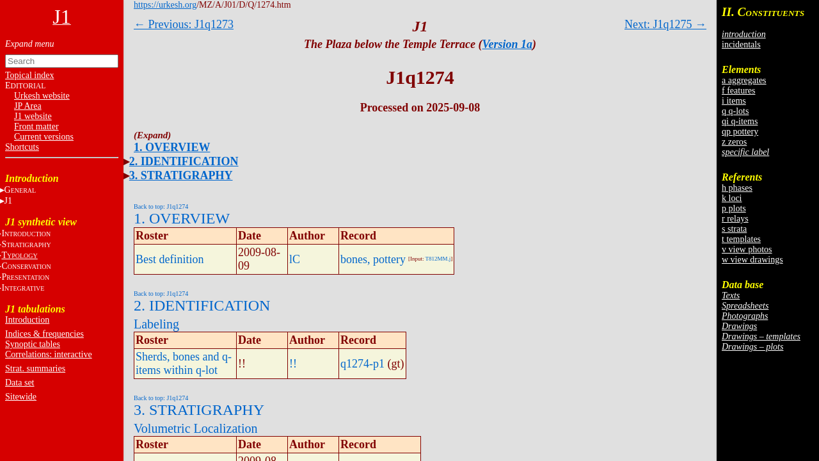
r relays (735, 218)
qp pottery (740, 131)
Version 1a (507, 44)
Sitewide (20, 396)
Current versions (44, 137)
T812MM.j (438, 258)
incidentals (741, 44)
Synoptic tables (32, 344)
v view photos (747, 249)
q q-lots (735, 111)
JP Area (28, 106)
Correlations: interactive (48, 354)
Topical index (29, 75)
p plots (734, 208)
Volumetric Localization (195, 428)
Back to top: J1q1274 (161, 206)
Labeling (156, 324)
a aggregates (744, 80)
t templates (741, 239)
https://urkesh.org (165, 5)
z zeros (734, 142)
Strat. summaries (35, 368)
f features (738, 90)
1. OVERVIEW (172, 147)
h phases (737, 188)
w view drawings (752, 259)
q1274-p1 (362, 363)
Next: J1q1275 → (665, 24)
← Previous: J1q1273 (184, 24)
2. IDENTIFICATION (184, 161)
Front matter (36, 126)
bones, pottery (373, 259)
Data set (19, 382)
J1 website (33, 116)
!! (293, 363)
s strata (734, 229)
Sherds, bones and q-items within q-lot (184, 363)
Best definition (170, 259)
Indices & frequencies (44, 334)
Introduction (27, 320)
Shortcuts (22, 147)
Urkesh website (42, 96)
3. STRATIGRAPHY (181, 175)
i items (734, 101)
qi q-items (740, 121)
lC (294, 259)
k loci (732, 198)
